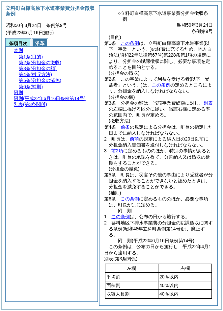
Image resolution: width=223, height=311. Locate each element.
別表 (208, 103)
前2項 (117, 150)
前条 (125, 127)
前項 (134, 139)
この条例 (130, 43)
